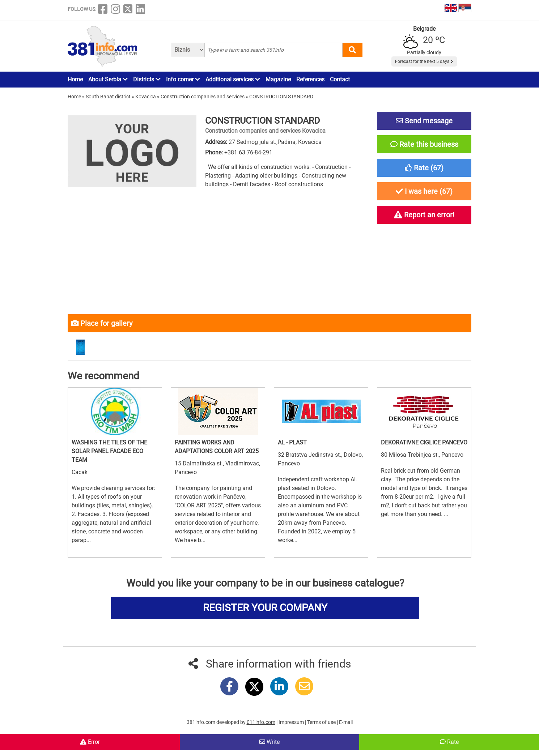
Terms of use (322, 722)
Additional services (232, 79)
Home (75, 79)
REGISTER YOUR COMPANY (265, 608)
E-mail (346, 722)
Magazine (278, 79)
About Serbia (108, 79)
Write (269, 741)
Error (90, 741)
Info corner (183, 79)
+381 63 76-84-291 (248, 152)
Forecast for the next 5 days (424, 61)
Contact (340, 79)
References (310, 79)
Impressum (292, 722)
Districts (147, 79)
